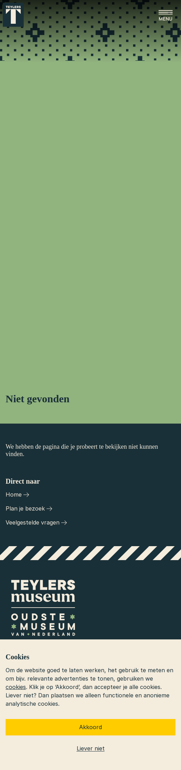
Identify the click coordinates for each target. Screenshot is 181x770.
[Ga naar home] (13, 15)
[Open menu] (166, 15)
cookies (16, 686)
